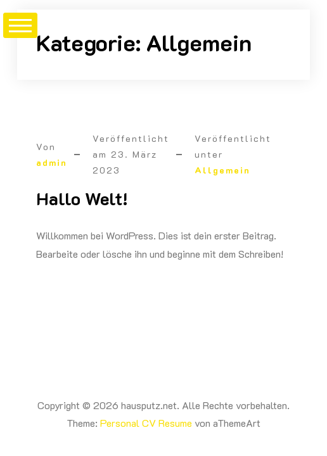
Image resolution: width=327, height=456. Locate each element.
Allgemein (222, 170)
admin (51, 162)
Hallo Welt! (82, 198)
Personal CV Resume (146, 422)
